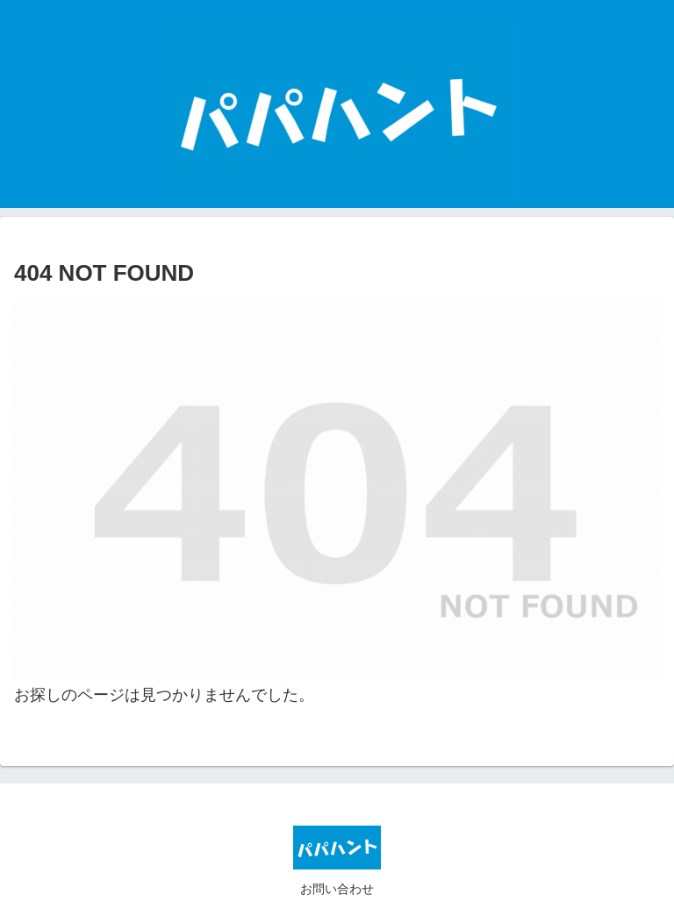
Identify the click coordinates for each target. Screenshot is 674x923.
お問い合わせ (337, 889)
